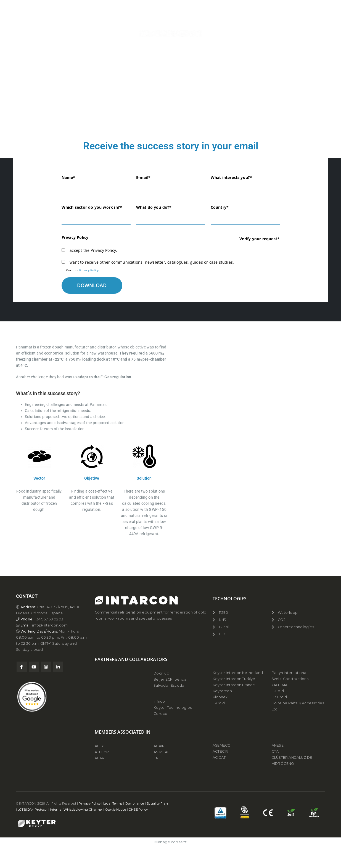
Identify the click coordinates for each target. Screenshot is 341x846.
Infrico (159, 701)
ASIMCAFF (163, 752)
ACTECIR (220, 751)
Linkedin (58, 667)
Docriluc (161, 673)
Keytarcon (222, 691)
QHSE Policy (138, 809)
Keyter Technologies (173, 707)
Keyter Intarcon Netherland (238, 673)
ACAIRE (160, 746)
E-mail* (143, 177)
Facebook (22, 667)
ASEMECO (222, 745)
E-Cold (219, 703)
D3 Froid (279, 697)
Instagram (46, 667)
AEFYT (100, 746)
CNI (157, 758)
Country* (220, 207)
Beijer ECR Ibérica (170, 679)
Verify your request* (259, 238)
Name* (68, 177)
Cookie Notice (115, 809)
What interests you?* (231, 177)
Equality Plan (157, 803)
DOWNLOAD (92, 285)
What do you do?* (154, 207)
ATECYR (102, 752)
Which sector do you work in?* (92, 207)
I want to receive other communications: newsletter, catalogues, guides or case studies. (150, 262)
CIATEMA (279, 685)
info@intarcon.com (49, 625)
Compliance (134, 803)
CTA (275, 751)
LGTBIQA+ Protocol (32, 809)
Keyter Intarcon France (234, 685)
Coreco (160, 714)
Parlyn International (289, 673)
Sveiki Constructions (290, 679)
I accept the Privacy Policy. (92, 250)
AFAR (100, 758)
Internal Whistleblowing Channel (76, 809)
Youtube (34, 667)
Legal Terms (112, 803)
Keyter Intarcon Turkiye (234, 679)
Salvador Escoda (169, 685)
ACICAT (219, 757)
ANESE (278, 745)
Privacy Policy (89, 270)
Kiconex (220, 697)
